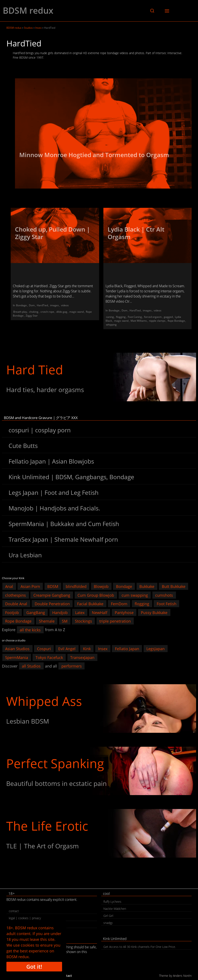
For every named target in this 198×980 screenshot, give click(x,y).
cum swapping (135, 595)
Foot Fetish (166, 603)
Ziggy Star (32, 315)
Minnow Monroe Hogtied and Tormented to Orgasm (94, 155)
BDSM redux (28, 10)
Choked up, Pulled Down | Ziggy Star (52, 233)
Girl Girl (108, 916)
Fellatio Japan (127, 648)
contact (14, 911)
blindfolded (76, 586)
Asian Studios (17, 648)
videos (65, 305)
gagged (168, 317)
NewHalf (99, 612)
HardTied (42, 305)
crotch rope (47, 312)
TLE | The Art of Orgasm (42, 846)
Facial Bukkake (90, 603)
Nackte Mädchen (114, 909)
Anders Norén (182, 976)
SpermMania (16, 657)
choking (33, 312)
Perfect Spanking (55, 763)
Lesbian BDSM (27, 721)
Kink (87, 648)
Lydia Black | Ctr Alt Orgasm (136, 233)
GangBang (35, 612)
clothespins (15, 595)
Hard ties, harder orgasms (45, 389)
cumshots (164, 595)
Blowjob (101, 586)
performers (71, 666)
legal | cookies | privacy (25, 918)
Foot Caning (135, 317)
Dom (32, 305)
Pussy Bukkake (154, 612)
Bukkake (146, 586)
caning (110, 317)
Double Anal (16, 603)
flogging (121, 317)
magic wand (76, 312)
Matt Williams (139, 321)
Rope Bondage (176, 321)
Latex (80, 612)
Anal (9, 586)
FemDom (119, 603)
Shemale (47, 621)
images (54, 305)
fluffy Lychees (112, 902)
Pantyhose (124, 612)
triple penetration (115, 621)
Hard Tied (34, 369)
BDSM (52, 586)
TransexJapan (82, 657)
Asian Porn (30, 586)
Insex (38, 28)
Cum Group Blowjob (95, 595)
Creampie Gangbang (51, 595)
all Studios (31, 666)
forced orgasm (153, 317)
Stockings (83, 621)
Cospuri (44, 648)
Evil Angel (67, 648)
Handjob (60, 612)
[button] (152, 10)
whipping (111, 324)
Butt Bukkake (173, 586)
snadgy (108, 923)
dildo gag (61, 312)
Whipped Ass (44, 701)
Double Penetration (52, 603)
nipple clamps (157, 321)
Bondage (21, 305)
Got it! (34, 966)
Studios (28, 28)
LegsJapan (155, 648)
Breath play (20, 312)
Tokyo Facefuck (49, 657)
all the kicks (30, 629)
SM (64, 621)
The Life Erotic (47, 825)
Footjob (12, 612)
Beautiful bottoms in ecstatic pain (56, 783)
